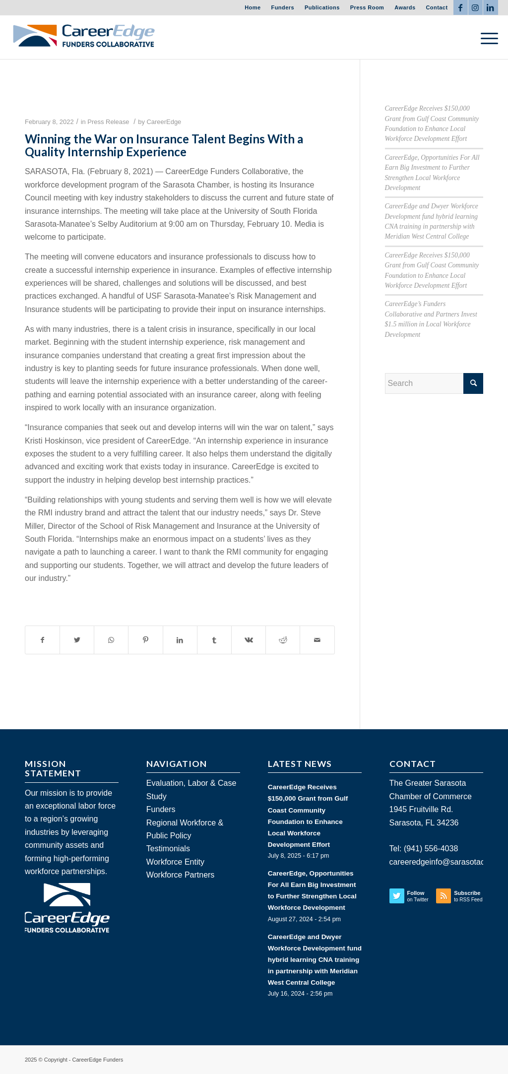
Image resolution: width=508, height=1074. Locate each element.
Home (252, 7)
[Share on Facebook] (42, 640)
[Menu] (486, 37)
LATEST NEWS (300, 763)
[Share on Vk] (248, 640)
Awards (404, 7)
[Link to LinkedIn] (490, 7)
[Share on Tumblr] (214, 640)
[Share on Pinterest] (145, 640)
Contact (436, 7)
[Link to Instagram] (475, 7)
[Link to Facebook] (460, 7)
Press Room (367, 7)
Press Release (108, 122)
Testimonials (168, 848)
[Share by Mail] (317, 640)
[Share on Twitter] (77, 640)
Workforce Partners (180, 875)
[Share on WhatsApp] (111, 640)
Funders (282, 7)
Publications (322, 7)
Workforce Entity (175, 862)
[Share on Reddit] (283, 640)
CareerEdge (163, 122)
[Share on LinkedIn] (180, 640)
